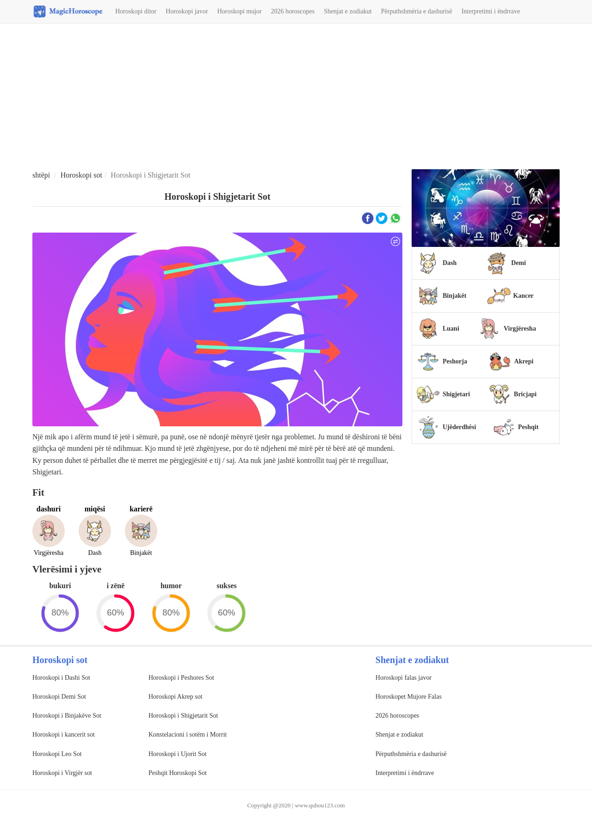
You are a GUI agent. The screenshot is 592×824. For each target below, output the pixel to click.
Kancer (523, 295)
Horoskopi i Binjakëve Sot (66, 715)
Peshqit (528, 427)
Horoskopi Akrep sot (175, 696)
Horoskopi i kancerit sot (63, 734)
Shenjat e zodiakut (347, 11)
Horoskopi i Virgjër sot (62, 772)
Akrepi (524, 361)
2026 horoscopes (293, 11)
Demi (518, 262)
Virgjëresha (520, 328)
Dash (449, 262)
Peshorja (455, 361)
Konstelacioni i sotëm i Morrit (187, 734)
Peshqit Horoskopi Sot (177, 772)
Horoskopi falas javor (404, 677)
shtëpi (41, 175)
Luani (451, 328)
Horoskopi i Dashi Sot (61, 677)
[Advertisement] (296, 97)
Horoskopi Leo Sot (57, 753)
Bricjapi (525, 394)
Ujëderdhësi (459, 427)
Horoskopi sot (81, 175)
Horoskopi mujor (239, 11)
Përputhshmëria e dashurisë (416, 11)
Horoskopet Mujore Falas (409, 696)
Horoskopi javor (187, 11)
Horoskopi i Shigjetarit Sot (183, 715)
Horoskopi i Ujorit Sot (177, 753)
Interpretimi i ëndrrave (491, 11)
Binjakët (454, 295)
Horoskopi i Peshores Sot (181, 677)
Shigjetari (456, 394)
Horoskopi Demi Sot (59, 696)
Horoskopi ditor (135, 11)
